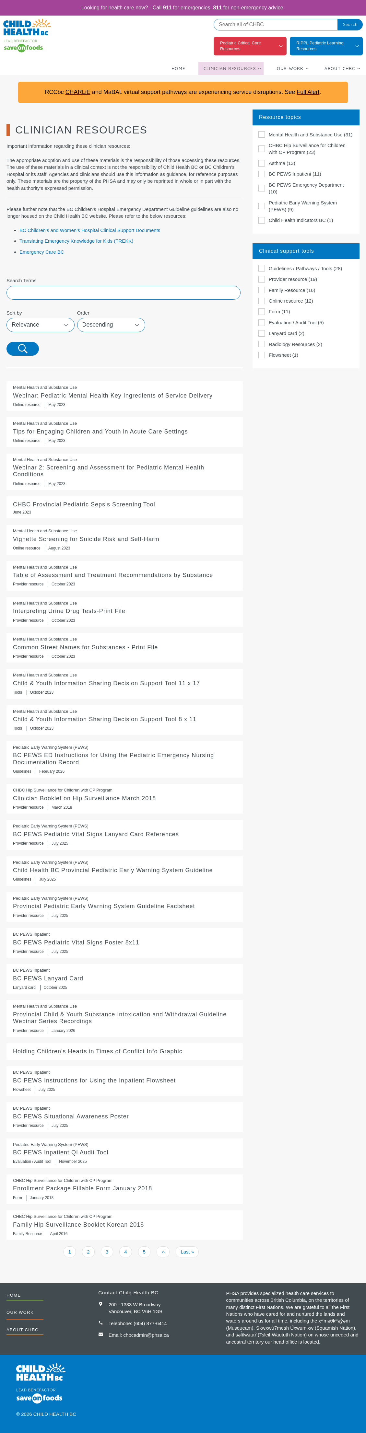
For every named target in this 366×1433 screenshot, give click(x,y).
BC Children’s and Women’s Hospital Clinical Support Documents (89, 230)
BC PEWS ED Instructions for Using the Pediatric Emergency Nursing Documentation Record (124, 759)
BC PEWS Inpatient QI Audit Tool (124, 1153)
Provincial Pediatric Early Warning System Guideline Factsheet (124, 907)
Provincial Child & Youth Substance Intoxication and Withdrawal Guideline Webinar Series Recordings (124, 1018)
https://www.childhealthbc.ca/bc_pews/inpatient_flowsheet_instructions (124, 1081)
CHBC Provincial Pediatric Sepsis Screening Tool (124, 507)
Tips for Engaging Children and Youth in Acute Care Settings (124, 432)
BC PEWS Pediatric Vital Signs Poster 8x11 (124, 943)
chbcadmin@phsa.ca (146, 1335)
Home (178, 68)
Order (83, 313)
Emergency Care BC (41, 252)
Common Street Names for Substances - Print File (124, 648)
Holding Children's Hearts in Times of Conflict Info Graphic (124, 1051)
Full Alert (308, 92)
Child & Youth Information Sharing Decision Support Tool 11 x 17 (124, 684)
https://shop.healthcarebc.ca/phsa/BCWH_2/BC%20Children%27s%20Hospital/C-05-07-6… (124, 871)
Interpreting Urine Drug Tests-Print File (124, 612)
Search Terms (21, 280)
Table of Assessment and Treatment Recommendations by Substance (124, 576)
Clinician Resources (230, 68)
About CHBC (340, 68)
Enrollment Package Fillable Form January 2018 (124, 1189)
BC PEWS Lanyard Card (124, 979)
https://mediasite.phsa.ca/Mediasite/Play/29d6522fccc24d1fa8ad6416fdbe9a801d (124, 396)
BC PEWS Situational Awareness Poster (124, 1117)
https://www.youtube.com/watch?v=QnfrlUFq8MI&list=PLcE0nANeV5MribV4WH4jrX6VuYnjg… (124, 539)
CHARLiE (77, 92)
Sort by (14, 313)
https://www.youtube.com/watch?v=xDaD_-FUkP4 (124, 472)
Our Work (290, 68)
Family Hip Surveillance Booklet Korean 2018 (124, 1225)
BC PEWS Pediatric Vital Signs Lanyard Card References (124, 834)
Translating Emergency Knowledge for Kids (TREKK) (76, 241)
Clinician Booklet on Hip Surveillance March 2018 (124, 799)
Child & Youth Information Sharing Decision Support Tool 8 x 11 (124, 720)
